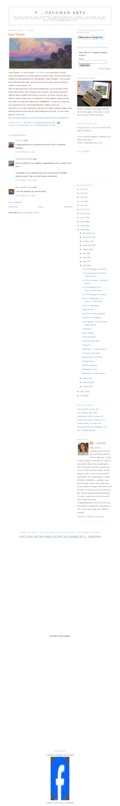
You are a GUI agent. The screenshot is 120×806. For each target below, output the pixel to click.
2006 (82, 395)
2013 (82, 209)
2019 (82, 193)
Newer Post (13, 207)
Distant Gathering (89, 365)
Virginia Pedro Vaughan (60, 755)
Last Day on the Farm (91, 353)
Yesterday (86, 345)
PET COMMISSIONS (86, 430)
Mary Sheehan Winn (23, 187)
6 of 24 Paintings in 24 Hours (94, 269)
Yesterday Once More (91, 341)
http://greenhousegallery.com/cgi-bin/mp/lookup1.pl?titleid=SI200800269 (38, 118)
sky (32, 125)
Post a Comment (15, 202)
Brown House (87, 309)
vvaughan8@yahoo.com (92, 142)
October (86, 241)
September (87, 245)
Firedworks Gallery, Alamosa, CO (91, 420)
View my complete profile (90, 517)
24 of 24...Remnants (90, 305)
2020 (82, 189)
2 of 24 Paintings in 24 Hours (94, 294)
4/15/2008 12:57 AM (25, 180)
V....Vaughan (99, 443)
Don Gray (19, 140)
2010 (82, 221)
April (85, 265)
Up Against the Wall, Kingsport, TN (91, 427)
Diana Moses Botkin (23, 159)
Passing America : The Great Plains (91, 127)
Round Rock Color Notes (92, 357)
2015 (82, 201)
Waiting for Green (89, 369)
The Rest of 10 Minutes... (92, 317)
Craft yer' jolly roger (60, 803)
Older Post (68, 207)
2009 (82, 225)
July (85, 253)
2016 (82, 197)
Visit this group (104, 68)
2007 (82, 391)
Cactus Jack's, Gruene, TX (88, 409)
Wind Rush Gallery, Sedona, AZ (90, 416)
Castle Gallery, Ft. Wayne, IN (89, 423)
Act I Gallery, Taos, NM (87, 412)
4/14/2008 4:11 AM (25, 152)
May (85, 261)
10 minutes (86, 329)
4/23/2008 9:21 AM (25, 195)
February (87, 382)
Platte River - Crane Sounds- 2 (94, 349)
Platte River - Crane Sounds (93, 373)
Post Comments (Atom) (29, 212)
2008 (82, 229)
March (86, 378)
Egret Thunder (16, 34)
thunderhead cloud (45, 125)
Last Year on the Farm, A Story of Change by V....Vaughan (60, 536)
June (85, 257)
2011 (82, 217)
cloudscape (23, 125)
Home (40, 207)
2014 (82, 205)
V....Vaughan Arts (60, 12)
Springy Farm (87, 361)
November (87, 237)
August (86, 249)
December (87, 233)
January (86, 386)
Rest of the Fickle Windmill (93, 313)
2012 (82, 213)
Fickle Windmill (88, 337)
